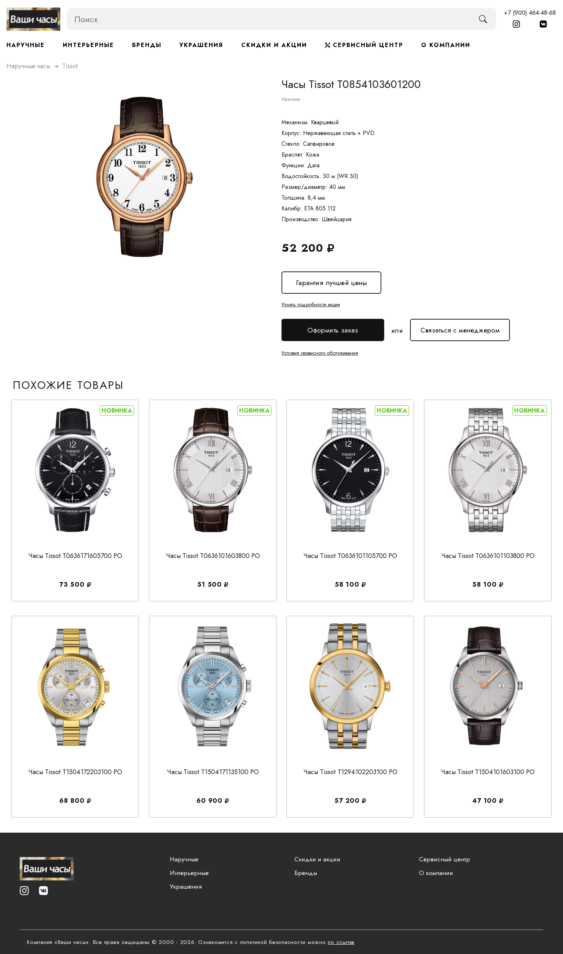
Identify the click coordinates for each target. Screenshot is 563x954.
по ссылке (341, 942)
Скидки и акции (274, 45)
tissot (70, 66)
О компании (445, 45)
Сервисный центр (364, 45)
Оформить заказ (332, 330)
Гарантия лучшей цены (331, 283)
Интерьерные (88, 45)
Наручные (25, 45)
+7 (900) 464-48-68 (530, 12)
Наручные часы (28, 66)
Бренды (147, 45)
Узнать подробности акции (311, 304)
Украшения (201, 45)
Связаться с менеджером (460, 327)
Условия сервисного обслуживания (320, 351)
